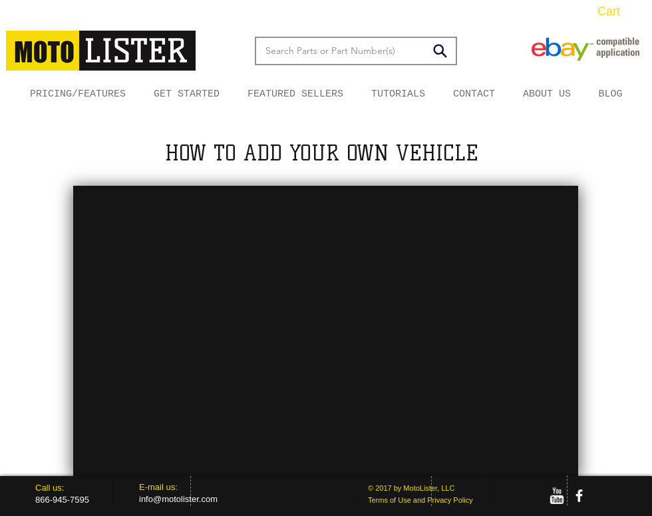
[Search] (439, 50)
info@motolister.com (178, 499)
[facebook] (579, 495)
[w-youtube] (556, 495)
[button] (618, 11)
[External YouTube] (325, 331)
